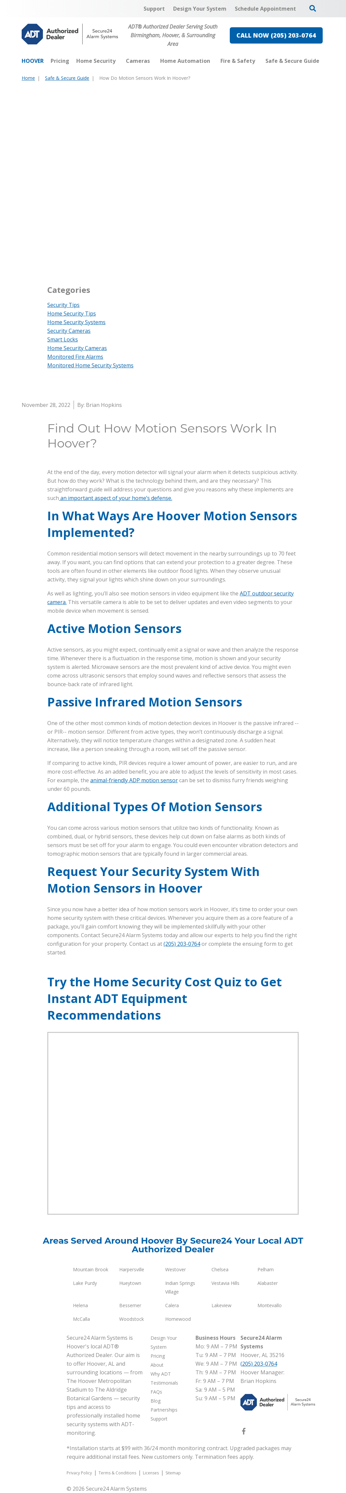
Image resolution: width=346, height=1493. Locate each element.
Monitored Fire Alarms (75, 356)
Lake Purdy (85, 1283)
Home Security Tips (71, 313)
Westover (175, 1269)
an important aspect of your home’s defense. (115, 498)
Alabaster (267, 1283)
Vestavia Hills (225, 1283)
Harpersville (131, 1269)
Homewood (178, 1319)
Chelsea (219, 1269)
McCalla (81, 1319)
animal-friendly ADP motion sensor (134, 780)
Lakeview (221, 1305)
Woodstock (131, 1319)
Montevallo (269, 1305)
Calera (172, 1305)
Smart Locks (62, 339)
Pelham (265, 1269)
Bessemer (130, 1305)
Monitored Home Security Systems (90, 365)
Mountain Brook (90, 1269)
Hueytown (130, 1283)
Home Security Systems (76, 322)
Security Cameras (69, 330)
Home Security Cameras (77, 348)
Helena (80, 1305)
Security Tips (63, 305)
